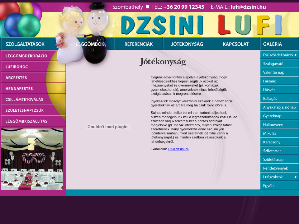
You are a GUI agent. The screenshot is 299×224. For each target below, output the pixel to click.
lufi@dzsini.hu (178, 149)
